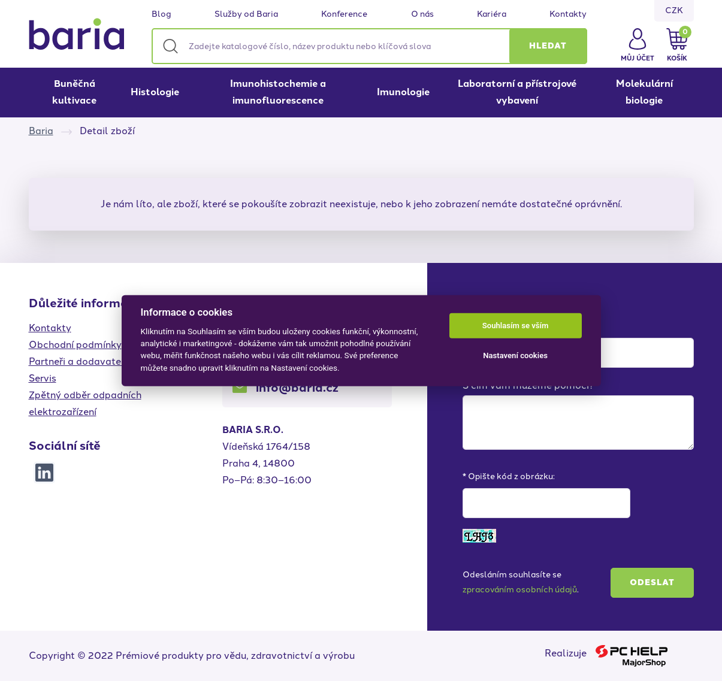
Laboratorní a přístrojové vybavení (517, 92)
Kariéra (491, 14)
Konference (344, 14)
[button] (548, 46)
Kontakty (568, 14)
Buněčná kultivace (74, 92)
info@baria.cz (297, 387)
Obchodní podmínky (75, 344)
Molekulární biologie (644, 92)
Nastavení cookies (515, 355)
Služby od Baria (246, 14)
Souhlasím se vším (515, 325)
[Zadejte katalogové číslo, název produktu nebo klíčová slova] (369, 46)
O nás (422, 14)
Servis (42, 378)
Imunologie (403, 92)
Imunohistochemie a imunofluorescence (278, 92)
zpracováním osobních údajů (520, 590)
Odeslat (652, 582)
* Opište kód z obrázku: (509, 476)
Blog (161, 14)
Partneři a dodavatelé (79, 361)
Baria (41, 131)
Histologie (155, 92)
